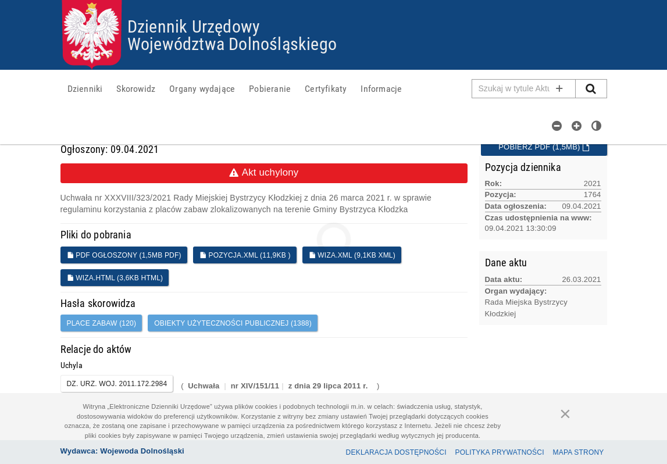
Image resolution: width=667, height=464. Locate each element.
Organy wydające (202, 88)
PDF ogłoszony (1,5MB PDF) (124, 255)
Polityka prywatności (499, 452)
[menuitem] (85, 88)
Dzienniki (85, 88)
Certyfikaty (326, 88)
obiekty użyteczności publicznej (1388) (233, 323)
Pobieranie (270, 88)
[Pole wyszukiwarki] (524, 88)
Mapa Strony (578, 452)
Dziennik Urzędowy (193, 26)
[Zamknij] (565, 413)
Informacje (381, 88)
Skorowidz (135, 88)
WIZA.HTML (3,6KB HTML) (115, 278)
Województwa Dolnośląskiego (232, 43)
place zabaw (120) (102, 323)
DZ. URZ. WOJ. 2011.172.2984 (117, 384)
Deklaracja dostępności (396, 452)
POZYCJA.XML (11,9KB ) (245, 255)
